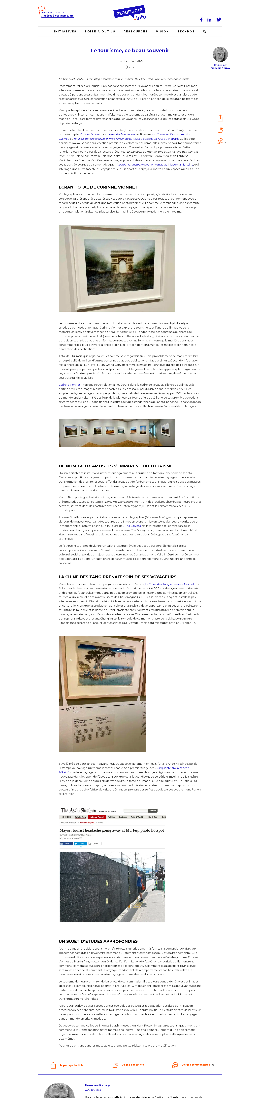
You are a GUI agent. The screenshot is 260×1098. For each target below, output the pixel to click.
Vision (162, 31)
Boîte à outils (100, 31)
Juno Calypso (132, 525)
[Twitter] (219, 20)
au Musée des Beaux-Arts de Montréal (126, 138)
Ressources (136, 31)
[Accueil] (130, 6)
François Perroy (97, 1085)
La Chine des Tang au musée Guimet (169, 584)
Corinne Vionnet (91, 134)
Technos (186, 31)
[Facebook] (202, 20)
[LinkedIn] (210, 20)
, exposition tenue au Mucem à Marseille (154, 164)
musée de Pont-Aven (120, 134)
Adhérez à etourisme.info (57, 16)
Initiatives (65, 31)
